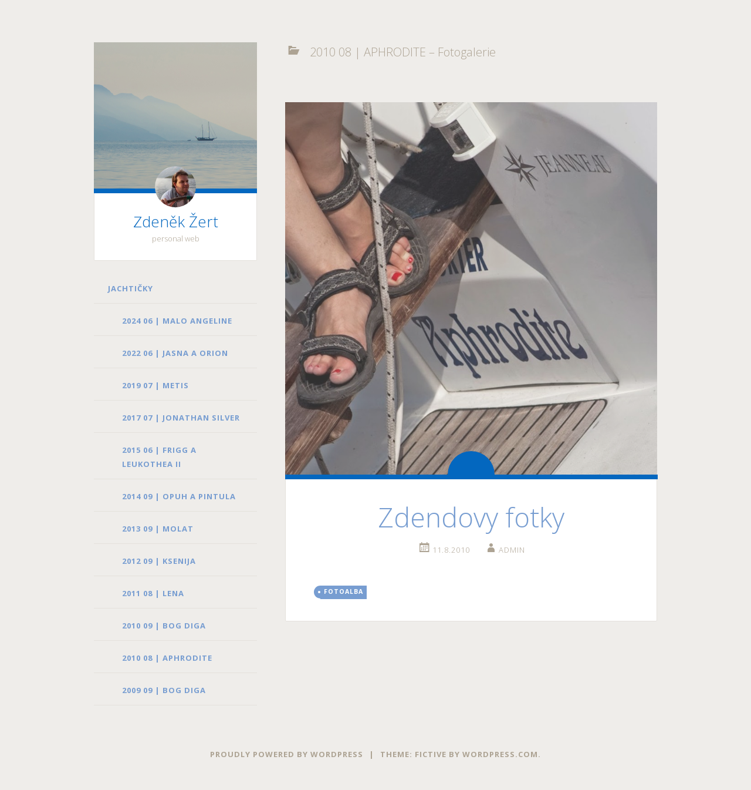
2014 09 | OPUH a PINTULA (179, 496)
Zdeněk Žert (175, 221)
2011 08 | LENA (153, 593)
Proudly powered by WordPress (286, 754)
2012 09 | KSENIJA (159, 561)
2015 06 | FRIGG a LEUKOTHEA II (159, 457)
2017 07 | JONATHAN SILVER (181, 417)
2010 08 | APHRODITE (167, 658)
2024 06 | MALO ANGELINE (177, 320)
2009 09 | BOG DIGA (164, 690)
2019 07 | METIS (155, 385)
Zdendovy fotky (471, 517)
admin (512, 549)
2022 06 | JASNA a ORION (175, 353)
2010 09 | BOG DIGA (164, 625)
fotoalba (343, 591)
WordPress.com (500, 754)
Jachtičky (130, 288)
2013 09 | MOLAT (158, 528)
